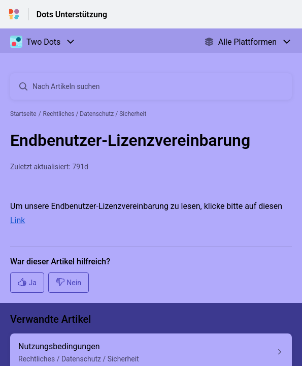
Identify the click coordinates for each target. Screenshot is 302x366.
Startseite (23, 113)
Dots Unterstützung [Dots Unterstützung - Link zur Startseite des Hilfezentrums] (72, 14)
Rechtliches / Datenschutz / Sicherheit (95, 113)
